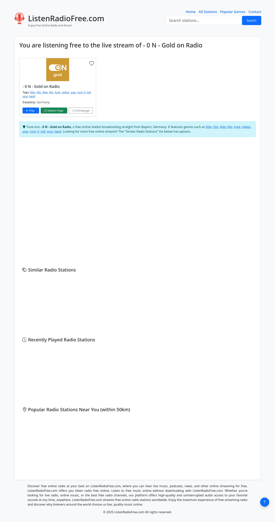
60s (51, 92)
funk (58, 92)
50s (39, 92)
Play (31, 110)
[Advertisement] (160, 85)
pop (73, 92)
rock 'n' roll (84, 92)
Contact (254, 11)
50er (32, 92)
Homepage (80, 110)
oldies (65, 92)
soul (25, 96)
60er (45, 92)
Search (251, 20)
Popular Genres (232, 11)
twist (32, 96)
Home (191, 11)
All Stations (208, 11)
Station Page (54, 110)
